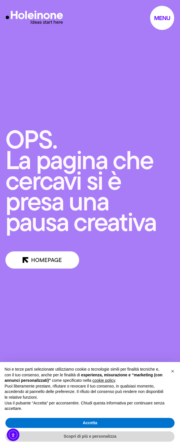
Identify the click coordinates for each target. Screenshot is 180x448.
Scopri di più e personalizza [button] (90, 436)
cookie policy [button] (103, 380)
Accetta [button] (90, 422)
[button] (172, 371)
